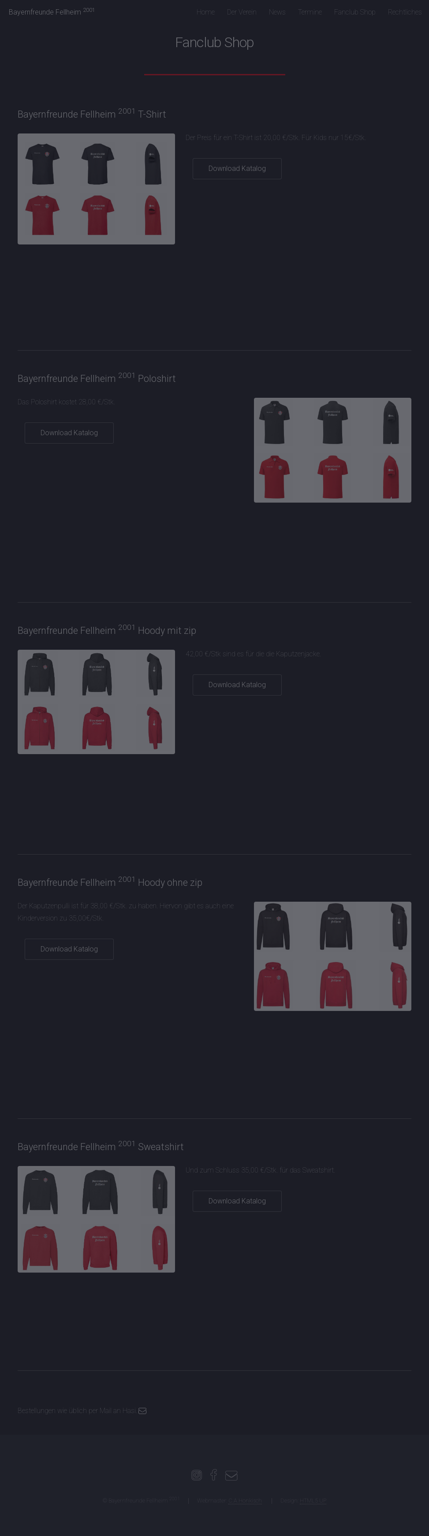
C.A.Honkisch (245, 1500)
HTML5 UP (313, 1500)
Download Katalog (237, 168)
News (277, 12)
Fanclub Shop (355, 12)
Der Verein (242, 12)
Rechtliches (405, 12)
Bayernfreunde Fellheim (52, 12)
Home (206, 12)
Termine (310, 12)
